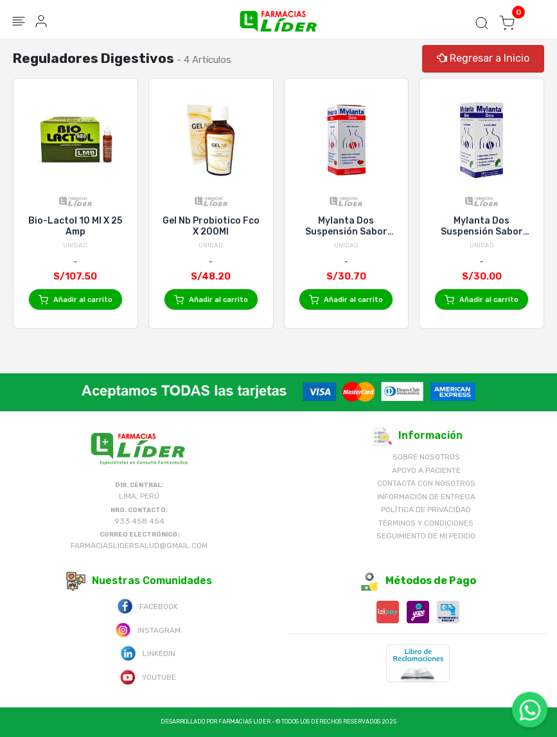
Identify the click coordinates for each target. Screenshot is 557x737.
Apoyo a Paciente (426, 470)
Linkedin (147, 652)
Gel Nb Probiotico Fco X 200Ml (211, 226)
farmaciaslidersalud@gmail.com (139, 545)
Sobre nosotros (426, 456)
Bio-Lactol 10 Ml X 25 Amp (75, 226)
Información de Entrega (426, 496)
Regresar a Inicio (483, 58)
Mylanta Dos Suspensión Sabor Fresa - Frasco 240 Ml (346, 226)
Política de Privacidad (426, 509)
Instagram (148, 629)
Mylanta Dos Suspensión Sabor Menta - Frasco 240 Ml (481, 226)
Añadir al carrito (75, 300)
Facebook (147, 605)
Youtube (147, 676)
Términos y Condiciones (425, 523)
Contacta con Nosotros (426, 483)
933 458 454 (139, 521)
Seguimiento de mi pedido (425, 535)
